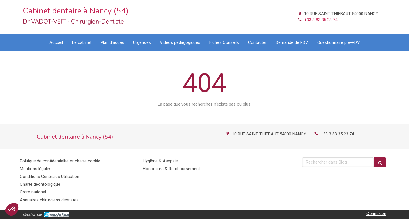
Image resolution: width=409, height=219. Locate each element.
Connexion (376, 213)
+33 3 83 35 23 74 (320, 19)
